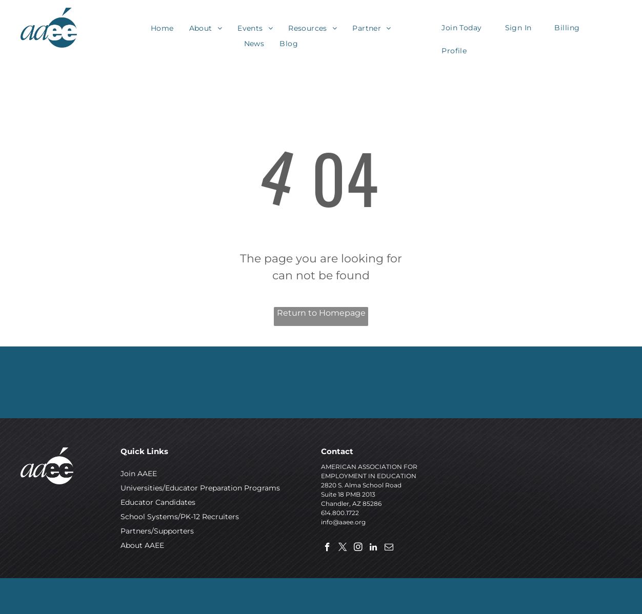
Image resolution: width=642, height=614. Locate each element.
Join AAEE (139, 473)
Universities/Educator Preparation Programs (200, 488)
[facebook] (327, 548)
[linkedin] (373, 548)
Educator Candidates (158, 502)
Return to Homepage (321, 313)
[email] (389, 548)
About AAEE (142, 545)
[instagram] (358, 548)
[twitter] (342, 548)
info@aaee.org (343, 522)
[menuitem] (162, 28)
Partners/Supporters (157, 531)
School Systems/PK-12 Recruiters (180, 516)
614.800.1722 (340, 513)
